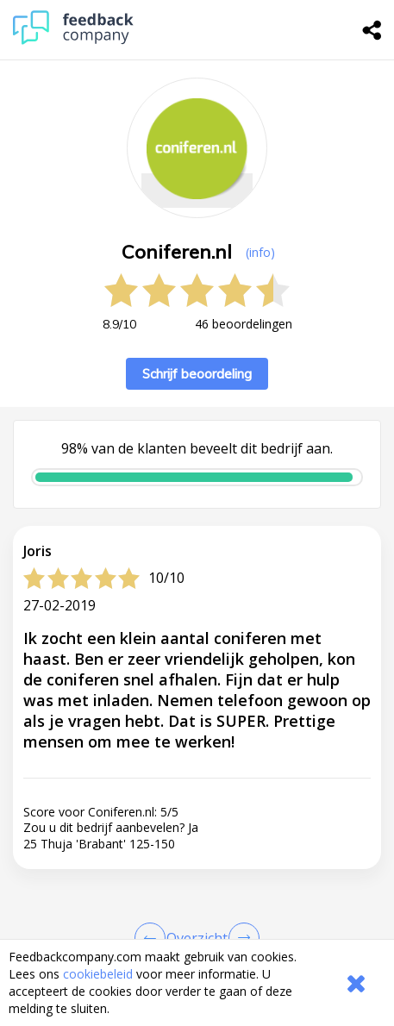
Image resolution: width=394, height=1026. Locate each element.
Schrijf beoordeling (197, 374)
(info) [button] (260, 252)
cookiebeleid (98, 974)
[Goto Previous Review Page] (153, 938)
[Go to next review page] (241, 938)
